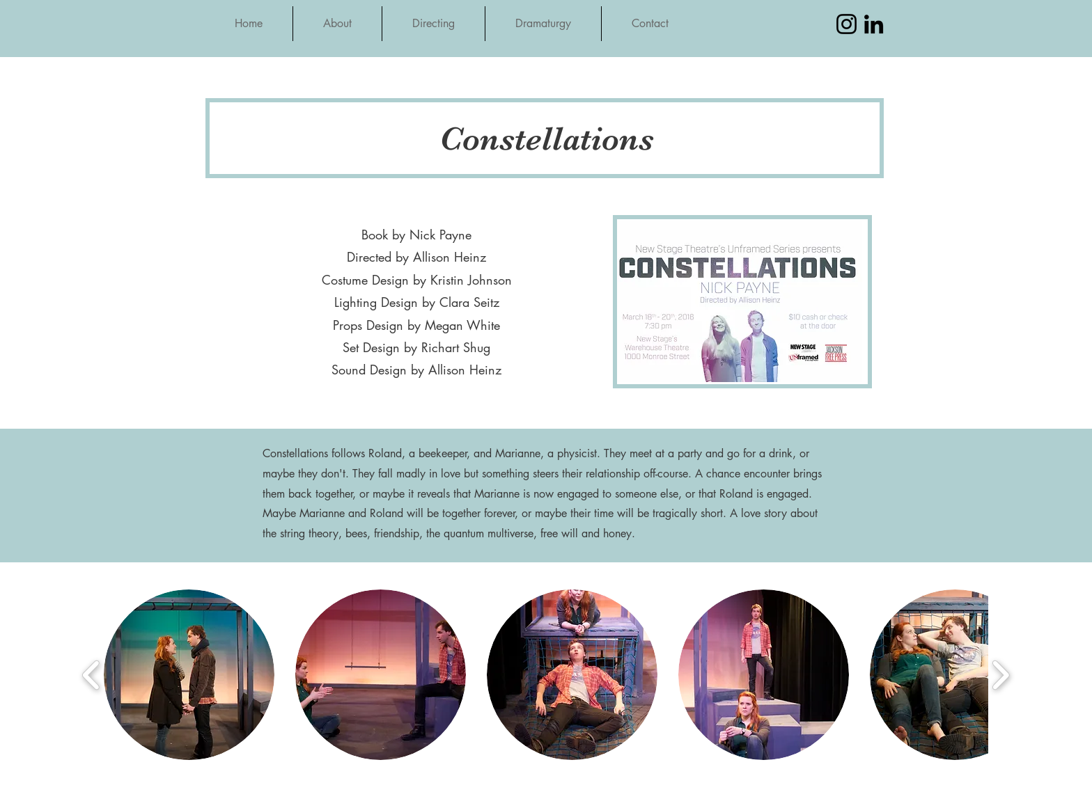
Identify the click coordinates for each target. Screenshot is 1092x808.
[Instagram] (846, 24)
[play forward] (1000, 675)
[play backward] (91, 675)
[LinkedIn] (873, 24)
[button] (189, 674)
